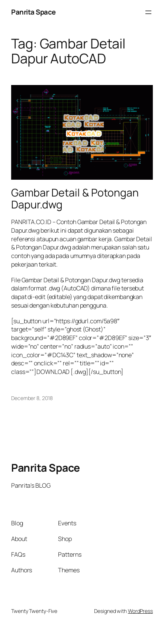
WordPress (140, 610)
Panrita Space (33, 12)
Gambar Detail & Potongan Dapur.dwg (75, 199)
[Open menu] (148, 12)
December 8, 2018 (31, 398)
